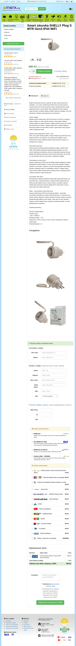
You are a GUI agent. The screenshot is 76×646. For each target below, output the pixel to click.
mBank (50, 519)
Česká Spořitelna (50, 533)
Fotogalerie (8, 125)
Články (26, 623)
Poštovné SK (7, 35)
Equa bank (50, 489)
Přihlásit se (61, 1)
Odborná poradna (10, 117)
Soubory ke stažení (10, 121)
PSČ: (36, 391)
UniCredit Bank (50, 499)
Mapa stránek (27, 626)
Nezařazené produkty (12, 628)
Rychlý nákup (60, 71)
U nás (5, 38)
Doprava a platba (11, 623)
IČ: (37, 414)
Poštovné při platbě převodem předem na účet (50, 483)
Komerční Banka (50, 524)
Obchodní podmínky (11, 626)
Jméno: (35, 370)
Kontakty (8, 621)
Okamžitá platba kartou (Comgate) (50, 477)
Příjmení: (35, 375)
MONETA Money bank (50, 494)
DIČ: (36, 419)
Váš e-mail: (34, 352)
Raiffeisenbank (50, 514)
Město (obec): (36, 386)
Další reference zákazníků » (13, 98)
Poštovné (6, 32)
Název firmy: (34, 410)
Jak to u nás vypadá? (12, 624)
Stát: (36, 396)
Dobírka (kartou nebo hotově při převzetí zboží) (50, 472)
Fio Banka (50, 529)
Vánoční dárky (9, 113)
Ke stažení (27, 624)
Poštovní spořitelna (50, 509)
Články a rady (9, 129)
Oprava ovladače (9, 29)
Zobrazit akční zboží (13, 43)
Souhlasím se (50, 585)
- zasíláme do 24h (12, 104)
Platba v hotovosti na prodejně (50, 538)
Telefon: (35, 357)
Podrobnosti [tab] (33, 96)
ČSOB (50, 504)
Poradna (26, 621)
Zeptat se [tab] (44, 96)
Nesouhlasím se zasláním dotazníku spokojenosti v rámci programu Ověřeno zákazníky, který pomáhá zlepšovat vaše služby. (50, 593)
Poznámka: (34, 575)
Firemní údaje (50, 405)
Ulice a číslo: (34, 380)
